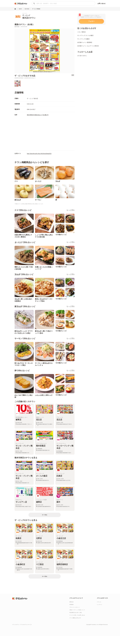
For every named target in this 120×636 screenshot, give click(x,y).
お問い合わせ (101, 3)
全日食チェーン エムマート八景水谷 (88, 46)
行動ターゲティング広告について (77, 609)
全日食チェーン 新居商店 (84, 42)
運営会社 (71, 601)
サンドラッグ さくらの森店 (85, 35)
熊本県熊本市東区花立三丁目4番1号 (37, 115)
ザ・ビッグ (26, 15)
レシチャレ (99, 604)
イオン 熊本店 (81, 32)
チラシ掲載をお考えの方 (75, 617)
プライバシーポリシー (74, 607)
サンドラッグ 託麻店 (83, 39)
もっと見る (70, 210)
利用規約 (71, 604)
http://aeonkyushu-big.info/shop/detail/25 (39, 153)
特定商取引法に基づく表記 (75, 612)
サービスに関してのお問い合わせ (77, 615)
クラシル (99, 601)
